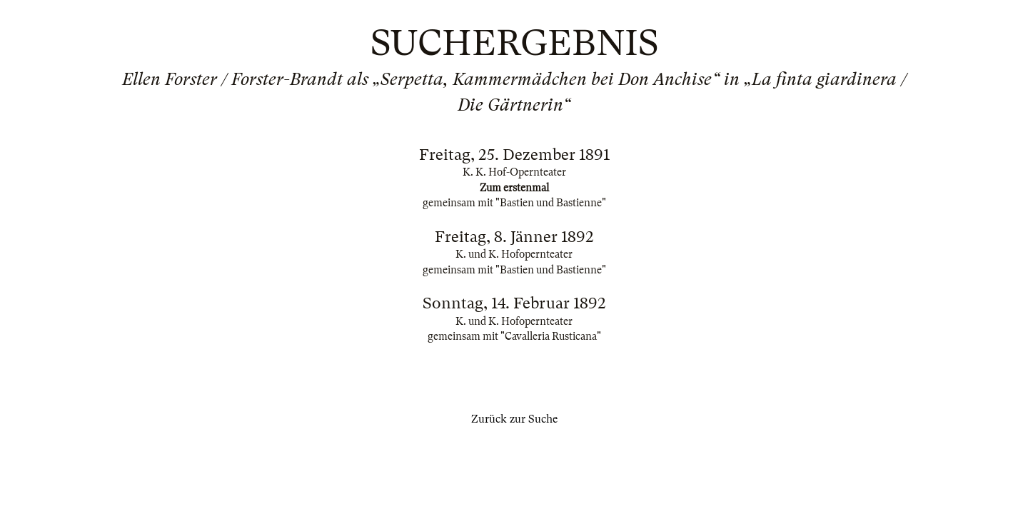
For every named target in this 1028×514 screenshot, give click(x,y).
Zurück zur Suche (514, 419)
